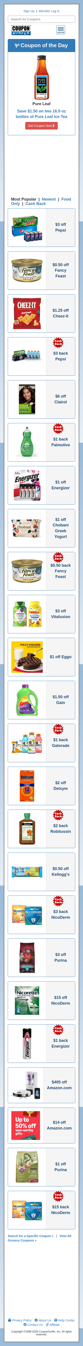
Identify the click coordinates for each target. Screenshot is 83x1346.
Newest (49, 199)
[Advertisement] (41, 167)
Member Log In (49, 11)
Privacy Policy (19, 1320)
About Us (43, 1320)
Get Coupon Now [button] (41, 126)
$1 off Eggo (60, 657)
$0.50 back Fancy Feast (60, 571)
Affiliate (53, 1325)
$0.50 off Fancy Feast (60, 270)
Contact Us (33, 1325)
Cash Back (35, 203)
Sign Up (29, 11)
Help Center (64, 1320)
